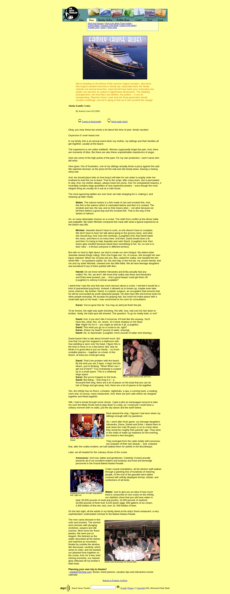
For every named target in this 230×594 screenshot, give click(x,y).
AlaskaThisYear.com (80, 572)
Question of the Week (109, 25)
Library (103, 28)
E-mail (123, 588)
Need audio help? (119, 121)
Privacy (131, 588)
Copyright (141, 588)
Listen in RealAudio (91, 121)
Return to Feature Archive (115, 580)
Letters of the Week (127, 25)
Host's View (112, 28)
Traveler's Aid (93, 28)
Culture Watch (93, 25)
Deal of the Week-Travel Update (118, 23)
